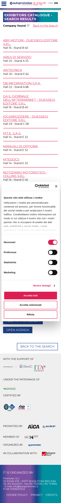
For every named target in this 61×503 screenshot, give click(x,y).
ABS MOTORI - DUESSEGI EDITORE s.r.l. (30, 42)
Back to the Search (45, 25)
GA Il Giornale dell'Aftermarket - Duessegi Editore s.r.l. (29, 99)
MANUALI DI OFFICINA (20, 146)
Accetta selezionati (30, 305)
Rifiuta (30, 314)
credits (51, 495)
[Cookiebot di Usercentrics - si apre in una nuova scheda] (36, 186)
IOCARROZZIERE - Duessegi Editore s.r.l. (25, 118)
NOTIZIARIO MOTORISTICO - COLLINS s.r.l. (25, 174)
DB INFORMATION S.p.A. (22, 83)
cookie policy (16, 495)
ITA (50, 3)
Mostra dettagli (42, 285)
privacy (36, 495)
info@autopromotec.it (25, 486)
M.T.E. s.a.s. (12, 133)
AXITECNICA (12, 70)
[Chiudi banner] (56, 186)
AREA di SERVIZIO (17, 57)
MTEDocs (11, 159)
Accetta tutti (30, 295)
